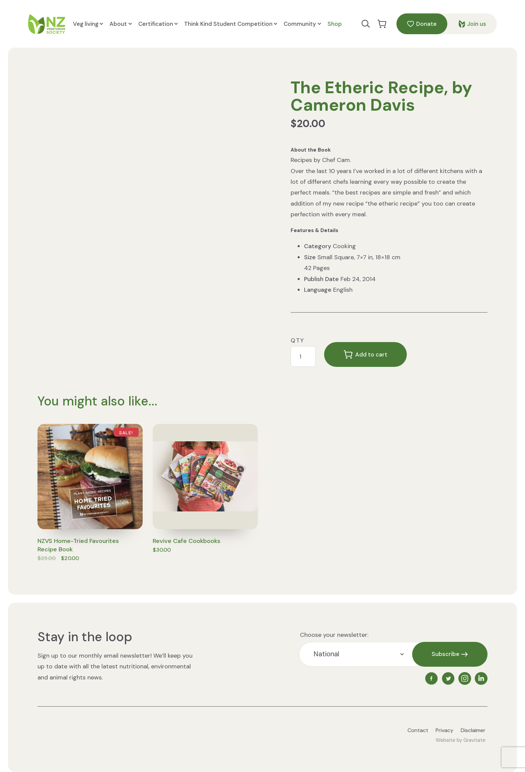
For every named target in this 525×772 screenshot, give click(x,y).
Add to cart (365, 354)
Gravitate (474, 740)
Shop (334, 23)
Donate (422, 23)
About (120, 24)
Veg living (88, 24)
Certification (158, 24)
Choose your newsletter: (334, 635)
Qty (297, 340)
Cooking (344, 246)
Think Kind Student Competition (230, 24)
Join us (472, 24)
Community (302, 24)
